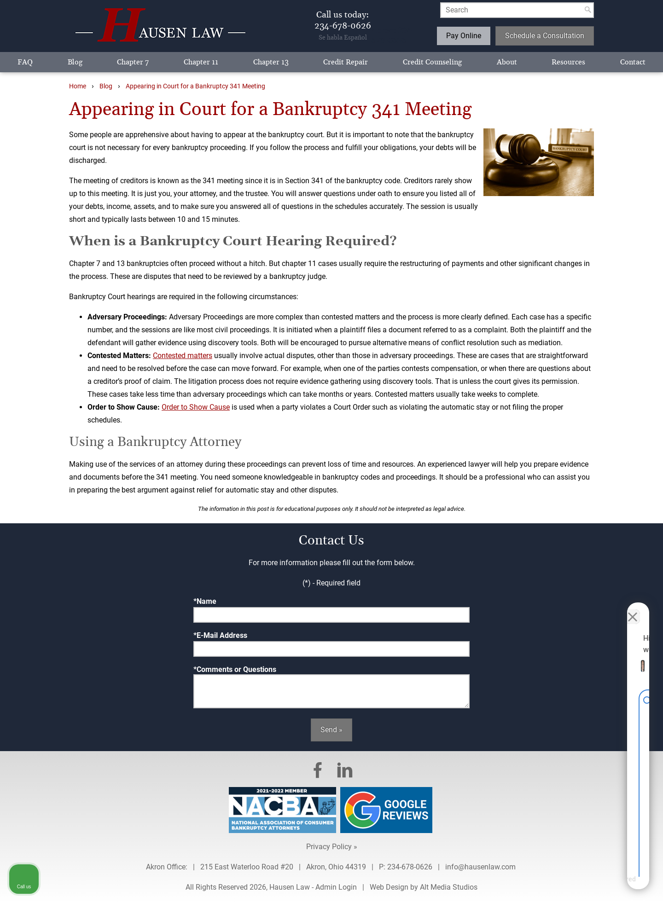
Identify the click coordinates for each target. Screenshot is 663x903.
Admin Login (336, 887)
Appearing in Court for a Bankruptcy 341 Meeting (195, 86)
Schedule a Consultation (544, 35)
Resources (568, 62)
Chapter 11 (201, 62)
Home (77, 86)
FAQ (25, 62)
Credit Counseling (432, 62)
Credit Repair (345, 62)
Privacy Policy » (331, 846)
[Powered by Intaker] (585, 883)
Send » (331, 729)
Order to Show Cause (196, 407)
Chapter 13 (271, 62)
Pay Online (463, 35)
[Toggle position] (613, 609)
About (507, 62)
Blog (75, 62)
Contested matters (182, 355)
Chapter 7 (133, 62)
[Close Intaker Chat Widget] (632, 609)
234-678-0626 (409, 866)
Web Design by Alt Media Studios (423, 887)
